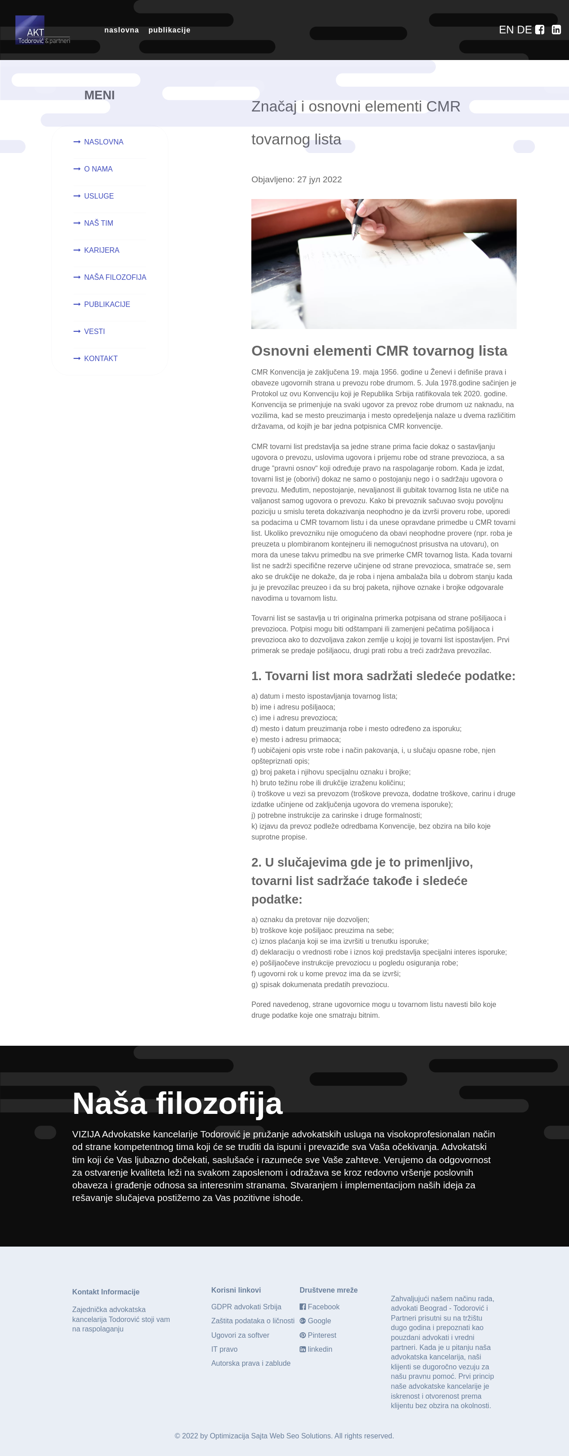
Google (319, 1320)
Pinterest (322, 1334)
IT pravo (224, 1348)
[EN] (508, 29)
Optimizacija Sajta (239, 1435)
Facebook (323, 1306)
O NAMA (98, 169)
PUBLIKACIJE (107, 304)
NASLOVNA (104, 142)
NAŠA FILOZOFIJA (115, 277)
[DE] (526, 29)
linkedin (320, 1348)
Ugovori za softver (240, 1334)
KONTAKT (101, 358)
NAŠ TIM (99, 223)
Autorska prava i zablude (251, 1362)
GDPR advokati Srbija (246, 1306)
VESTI (94, 331)
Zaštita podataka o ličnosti (253, 1320)
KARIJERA (102, 250)
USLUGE (99, 196)
